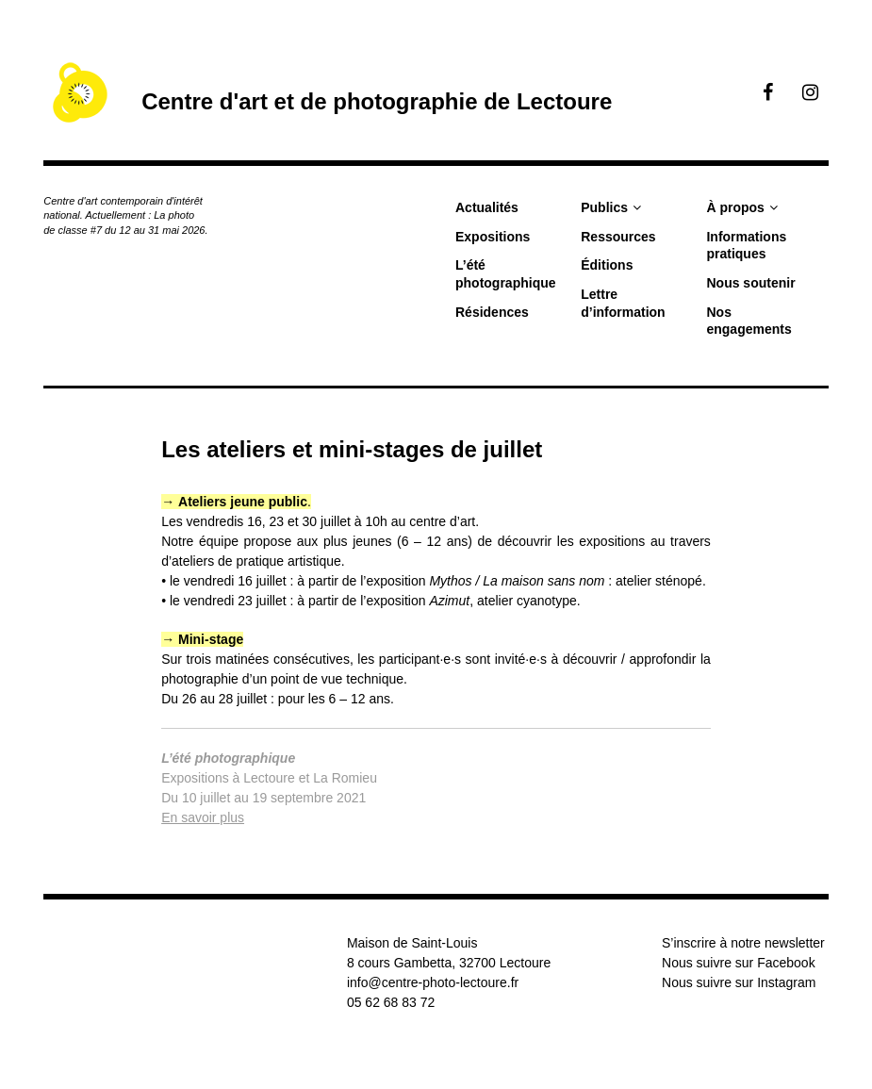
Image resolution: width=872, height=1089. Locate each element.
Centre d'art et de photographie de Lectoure (376, 101)
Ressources (618, 236)
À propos (735, 207)
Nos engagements (748, 321)
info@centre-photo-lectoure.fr (432, 982)
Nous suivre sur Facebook (738, 962)
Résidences (492, 312)
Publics (604, 207)
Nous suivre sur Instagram (738, 982)
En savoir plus (202, 817)
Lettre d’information (623, 303)
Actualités (486, 207)
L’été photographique (505, 273)
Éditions (607, 264)
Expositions (492, 236)
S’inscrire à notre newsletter (743, 942)
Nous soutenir (750, 282)
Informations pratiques (746, 245)
